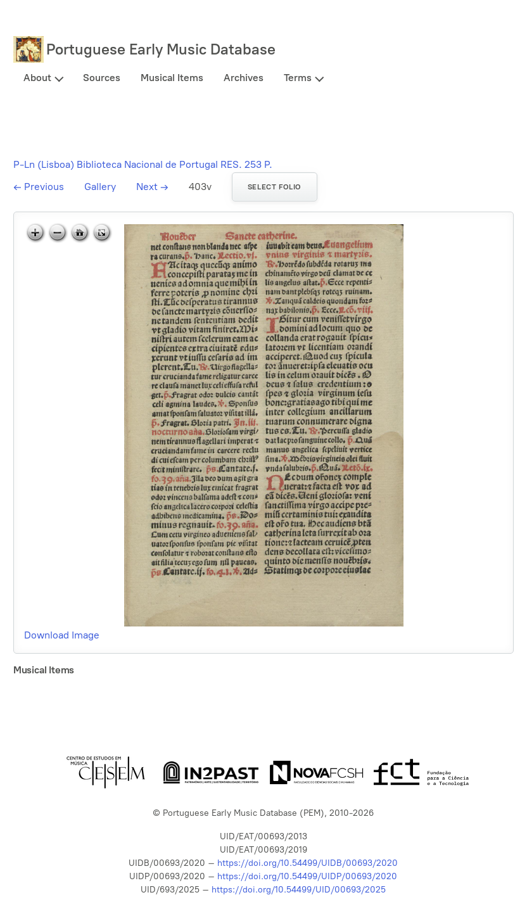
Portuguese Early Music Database (161, 49)
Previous (38, 187)
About (37, 78)
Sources (101, 78)
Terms (298, 78)
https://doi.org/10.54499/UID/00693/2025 (299, 889)
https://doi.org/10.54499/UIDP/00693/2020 (307, 876)
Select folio (275, 186)
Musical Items (172, 78)
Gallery (100, 187)
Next (152, 187)
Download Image (61, 635)
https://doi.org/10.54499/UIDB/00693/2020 (307, 863)
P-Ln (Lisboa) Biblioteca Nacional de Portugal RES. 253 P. (142, 164)
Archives (244, 78)
